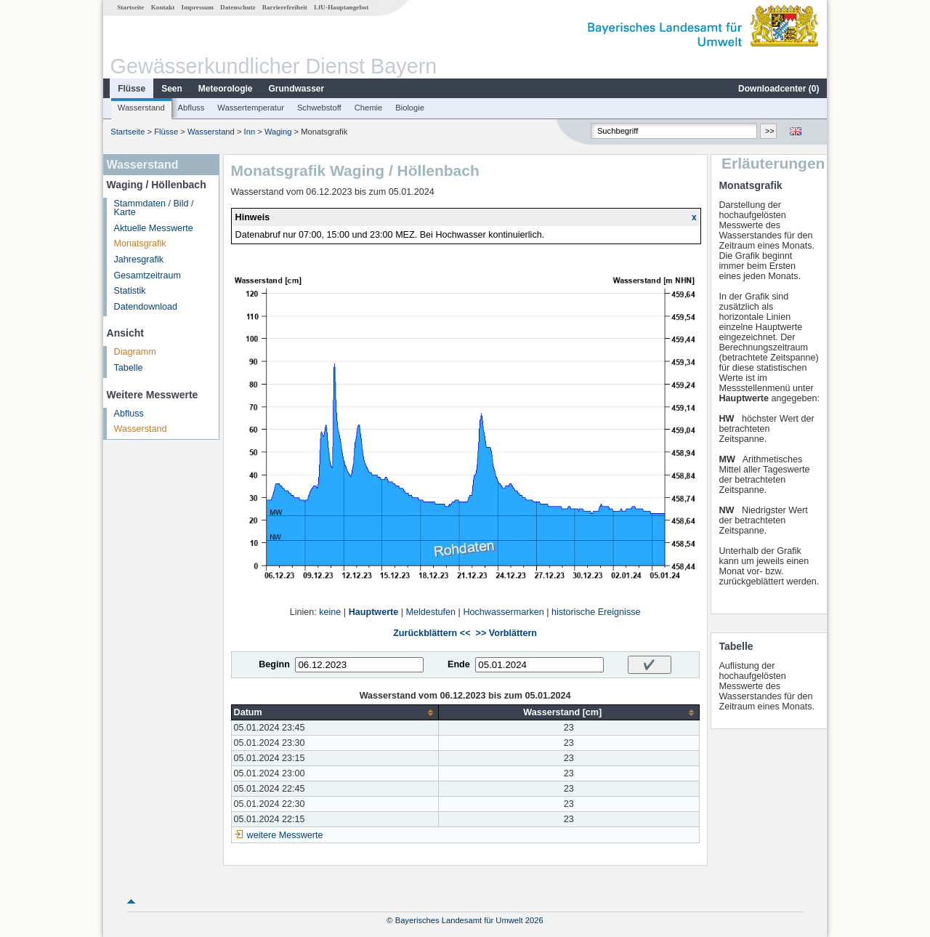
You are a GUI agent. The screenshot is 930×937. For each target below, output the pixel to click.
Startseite (130, 7)
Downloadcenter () (778, 89)
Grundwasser (297, 89)
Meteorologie (225, 89)
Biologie (409, 107)
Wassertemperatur (250, 107)
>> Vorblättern (506, 633)
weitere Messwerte (285, 835)
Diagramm (135, 352)
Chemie (369, 107)
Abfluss (191, 107)
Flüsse (131, 89)
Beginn (274, 664)
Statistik (130, 291)
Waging (278, 131)
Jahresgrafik (139, 259)
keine (330, 612)
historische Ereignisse (596, 612)
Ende (459, 664)
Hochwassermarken (503, 612)
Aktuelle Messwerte (153, 228)
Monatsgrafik (140, 243)
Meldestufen (431, 612)
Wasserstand (141, 107)
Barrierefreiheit (284, 7)
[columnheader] (334, 712)
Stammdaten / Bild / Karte (154, 208)
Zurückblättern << (431, 633)
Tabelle (128, 368)
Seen (171, 89)
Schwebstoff (319, 107)
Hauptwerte (374, 612)
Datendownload (146, 307)
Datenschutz (238, 7)
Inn (250, 131)
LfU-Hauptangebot (341, 7)
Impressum (198, 7)
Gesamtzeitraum (147, 275)
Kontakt (163, 7)
